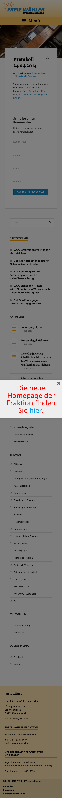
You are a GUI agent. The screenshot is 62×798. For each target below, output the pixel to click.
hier (35, 410)
